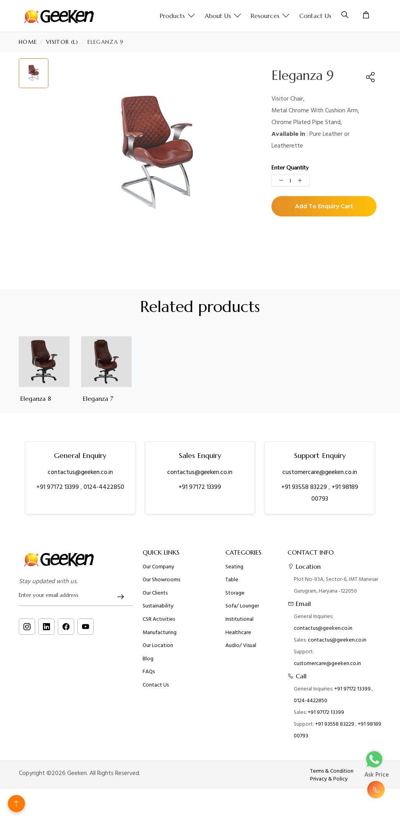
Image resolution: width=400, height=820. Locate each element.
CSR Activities (159, 623)
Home (28, 42)
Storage (235, 597)
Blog (148, 663)
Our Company (158, 571)
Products (177, 16)
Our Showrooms (161, 584)
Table (231, 584)
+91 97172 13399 (58, 487)
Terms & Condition (332, 771)
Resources (270, 16)
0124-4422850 (104, 487)
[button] (371, 77)
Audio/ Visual (240, 650)
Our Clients (155, 597)
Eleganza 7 (98, 398)
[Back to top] (16, 803)
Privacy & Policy (329, 779)
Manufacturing (160, 637)
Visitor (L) (62, 42)
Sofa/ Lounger (242, 610)
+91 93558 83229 (305, 487)
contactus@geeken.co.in (80, 472)
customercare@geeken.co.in (319, 472)
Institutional (239, 623)
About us (223, 16)
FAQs (149, 676)
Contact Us (315, 16)
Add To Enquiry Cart (324, 206)
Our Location (158, 650)
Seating (234, 571)
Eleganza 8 (35, 398)
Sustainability (158, 610)
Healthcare (238, 637)
